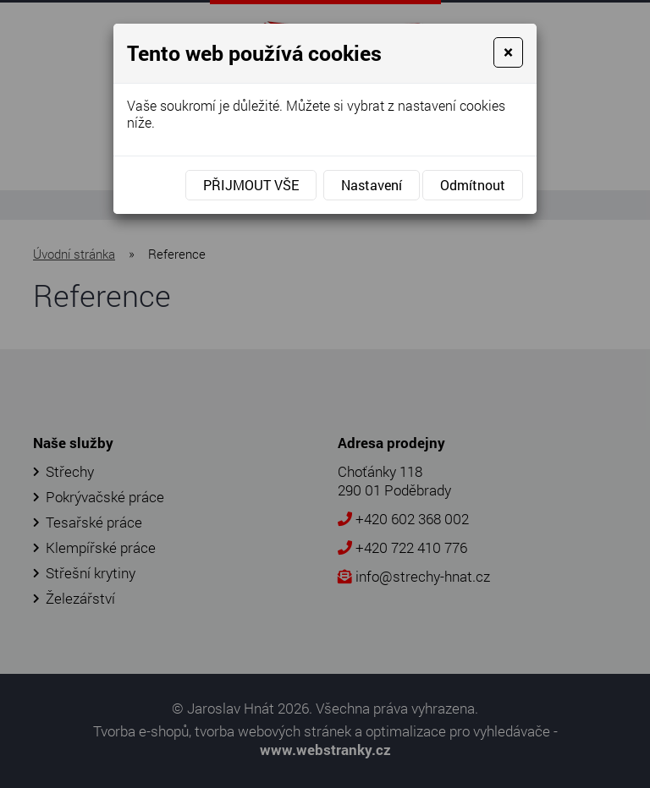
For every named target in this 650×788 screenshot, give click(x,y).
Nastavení (371, 185)
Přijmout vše (251, 185)
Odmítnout (472, 185)
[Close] (508, 52)
